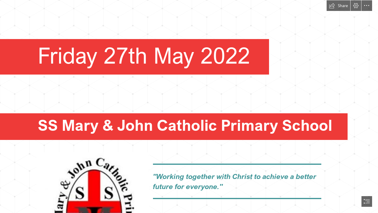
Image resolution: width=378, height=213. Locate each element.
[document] (189, 106)
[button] (338, 5)
